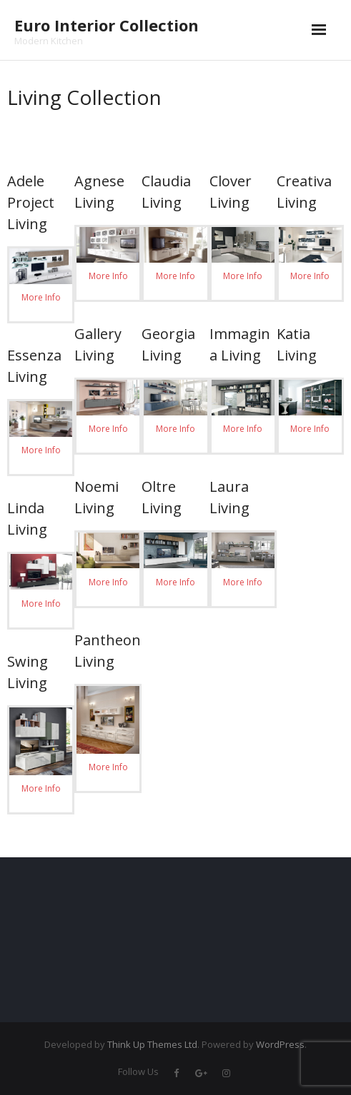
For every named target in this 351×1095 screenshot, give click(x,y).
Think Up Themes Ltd (152, 1044)
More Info (41, 297)
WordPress (280, 1044)
